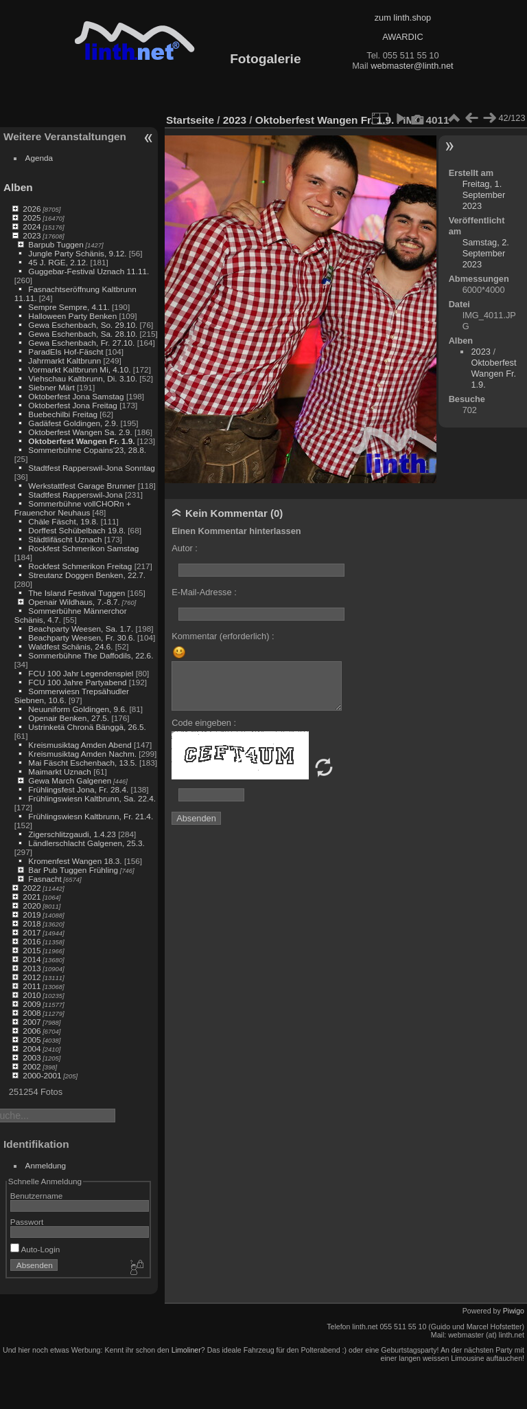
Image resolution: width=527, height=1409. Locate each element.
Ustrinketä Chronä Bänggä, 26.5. (86, 726)
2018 (31, 923)
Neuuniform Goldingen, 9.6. (77, 708)
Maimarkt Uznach (59, 771)
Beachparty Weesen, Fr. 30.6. (81, 637)
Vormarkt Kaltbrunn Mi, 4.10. (79, 369)
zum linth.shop (403, 17)
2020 (31, 905)
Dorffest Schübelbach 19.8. (77, 530)
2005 (31, 1039)
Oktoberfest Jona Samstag (76, 396)
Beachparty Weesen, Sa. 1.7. (80, 628)
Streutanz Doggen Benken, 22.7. (86, 574)
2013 (31, 968)
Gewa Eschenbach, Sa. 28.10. (82, 333)
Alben (18, 187)
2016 (31, 941)
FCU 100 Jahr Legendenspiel (80, 673)
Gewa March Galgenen (69, 780)
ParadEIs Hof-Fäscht (65, 351)
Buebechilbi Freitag (62, 414)
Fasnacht (44, 878)
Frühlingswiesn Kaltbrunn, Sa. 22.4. (92, 798)
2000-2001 (42, 1075)
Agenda (39, 157)
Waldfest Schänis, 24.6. (70, 646)
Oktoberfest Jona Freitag (72, 405)
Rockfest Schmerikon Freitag (80, 566)
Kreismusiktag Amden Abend (79, 744)
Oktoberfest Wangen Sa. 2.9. (80, 432)
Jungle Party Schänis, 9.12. (77, 253)
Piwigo (513, 1311)
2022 (31, 887)
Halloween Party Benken (72, 315)
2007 (31, 1021)
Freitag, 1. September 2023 (484, 195)
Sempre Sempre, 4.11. (68, 306)
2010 (31, 994)
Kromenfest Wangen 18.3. (74, 860)
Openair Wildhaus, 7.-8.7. (73, 601)
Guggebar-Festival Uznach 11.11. (88, 271)
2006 (31, 1030)
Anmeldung (46, 1165)
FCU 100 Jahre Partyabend (77, 682)
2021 (31, 896)
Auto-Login (35, 1249)
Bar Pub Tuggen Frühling (73, 869)
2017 (31, 932)
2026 (31, 208)
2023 (31, 235)
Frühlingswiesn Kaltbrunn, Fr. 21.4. (90, 816)
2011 (31, 985)
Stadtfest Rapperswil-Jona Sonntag (91, 467)
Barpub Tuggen (55, 244)
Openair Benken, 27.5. (68, 717)
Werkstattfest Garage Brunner (81, 485)
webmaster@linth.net (412, 65)
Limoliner (186, 1350)
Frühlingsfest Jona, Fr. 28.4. (78, 789)
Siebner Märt (51, 387)
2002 (31, 1066)
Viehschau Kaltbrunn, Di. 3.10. (82, 378)
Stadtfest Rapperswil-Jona (75, 494)
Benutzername (36, 1195)
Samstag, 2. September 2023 (485, 253)
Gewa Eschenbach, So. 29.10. (82, 324)
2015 (31, 950)
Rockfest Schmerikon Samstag (83, 548)
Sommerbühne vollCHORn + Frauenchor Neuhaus (72, 508)
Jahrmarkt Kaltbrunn (64, 360)
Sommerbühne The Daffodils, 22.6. (90, 655)
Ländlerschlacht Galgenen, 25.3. (86, 843)
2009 (31, 1003)
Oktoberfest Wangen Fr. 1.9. (81, 440)
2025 (31, 217)
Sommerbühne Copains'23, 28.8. (87, 449)
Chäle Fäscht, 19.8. (63, 521)
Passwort (26, 1221)
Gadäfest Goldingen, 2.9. (73, 423)
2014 (31, 959)
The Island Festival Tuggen (76, 592)
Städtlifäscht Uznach (65, 539)
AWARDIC (402, 37)
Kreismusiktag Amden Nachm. (82, 753)
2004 (31, 1048)
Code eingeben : (204, 723)
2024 (31, 226)
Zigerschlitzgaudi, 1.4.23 (72, 834)
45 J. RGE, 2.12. (58, 262)
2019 (31, 914)
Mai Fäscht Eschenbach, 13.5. (82, 762)
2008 (31, 1012)
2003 (31, 1057)
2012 (31, 977)
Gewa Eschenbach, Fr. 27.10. (81, 342)
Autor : (185, 548)
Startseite (190, 120)
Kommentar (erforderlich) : (223, 636)
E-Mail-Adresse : (204, 592)
